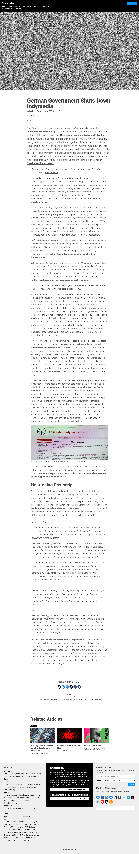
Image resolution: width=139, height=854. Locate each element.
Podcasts (22, 6)
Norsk (24, 840)
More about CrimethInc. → (78, 789)
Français (34, 822)
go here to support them (51, 473)
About (50, 6)
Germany (77, 697)
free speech (99, 358)
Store (29, 6)
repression (62, 697)
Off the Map (12, 803)
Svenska (25, 835)
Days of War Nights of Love (14, 800)
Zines (6, 784)
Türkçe (34, 830)
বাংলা (19, 835)
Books (4, 6)
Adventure (11, 774)
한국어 (34, 832)
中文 (26, 827)
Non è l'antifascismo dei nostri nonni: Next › (88, 700)
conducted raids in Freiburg (91, 135)
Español (13, 822)
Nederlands (14, 832)
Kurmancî (17, 840)
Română (7, 835)
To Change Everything (17, 787)
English (6, 822)
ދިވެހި (5, 840)
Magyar (28, 830)
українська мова (18, 838)
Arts (5, 774)
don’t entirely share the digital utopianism (61, 639)
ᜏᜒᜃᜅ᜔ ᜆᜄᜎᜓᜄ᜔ (33, 840)
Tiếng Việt (30, 838)
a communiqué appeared (52, 214)
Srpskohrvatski (25, 832)
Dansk (31, 835)
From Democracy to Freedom (15, 795)
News (31, 120)
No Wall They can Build (24, 808)
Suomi (6, 827)
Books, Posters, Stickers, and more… (17, 816)
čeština (14, 830)
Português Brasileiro (11, 824)
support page (84, 169)
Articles (7, 771)
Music (38, 784)
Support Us (132, 3)
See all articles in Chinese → (12, 9)
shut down (64, 128)
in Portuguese (51, 172)
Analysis (19, 774)
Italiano (20, 822)
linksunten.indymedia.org (41, 131)
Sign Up (131, 784)
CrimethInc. (8, 3)
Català (36, 838)
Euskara (21, 830)
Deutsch (26, 822)
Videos (32, 784)
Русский (23, 824)
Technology (19, 776)
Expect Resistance (15, 798)
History (38, 774)
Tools (16, 6)
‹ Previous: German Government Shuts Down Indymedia (54, 700)
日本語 (12, 827)
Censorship (69, 697)
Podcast (7, 806)
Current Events (29, 774)
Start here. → (83, 799)
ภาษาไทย (7, 838)
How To (6, 776)
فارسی (6, 832)
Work (6, 798)
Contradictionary (33, 795)
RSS (11, 771)
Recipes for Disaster (31, 798)
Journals (12, 784)
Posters (19, 784)
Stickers (26, 784)
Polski (29, 824)
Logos (6, 787)
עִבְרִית (36, 835)
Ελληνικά (36, 824)
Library (10, 6)
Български (19, 827)
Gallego (10, 840)
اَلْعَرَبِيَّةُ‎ (13, 835)
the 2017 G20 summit (49, 240)
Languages (43, 6)
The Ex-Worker (9, 808)
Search (35, 6)
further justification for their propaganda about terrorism (59, 280)
